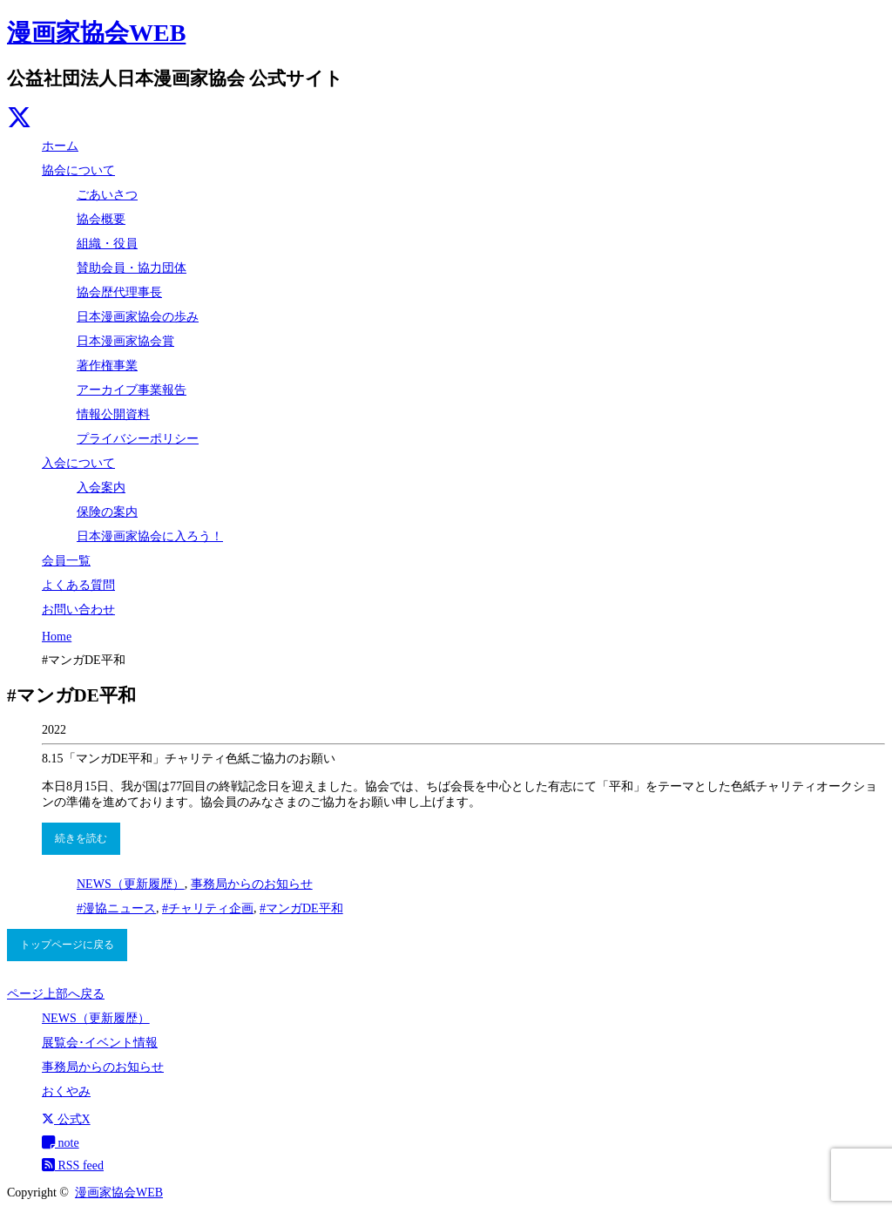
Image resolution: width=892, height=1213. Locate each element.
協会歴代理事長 (119, 292)
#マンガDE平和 (301, 908)
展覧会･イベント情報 (100, 1042)
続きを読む (81, 838)
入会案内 (101, 487)
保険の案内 (107, 511)
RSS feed (73, 1165)
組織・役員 (107, 243)
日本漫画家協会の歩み (138, 316)
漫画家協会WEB (96, 32)
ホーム (60, 145)
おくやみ (66, 1091)
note (60, 1142)
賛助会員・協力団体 (131, 267)
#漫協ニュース (116, 908)
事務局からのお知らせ (252, 884)
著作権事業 (107, 365)
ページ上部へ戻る (56, 993)
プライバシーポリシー (138, 438)
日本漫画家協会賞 (125, 341)
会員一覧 (66, 560)
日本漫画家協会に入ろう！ (150, 536)
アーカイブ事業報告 (131, 389)
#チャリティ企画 (207, 908)
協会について (78, 170)
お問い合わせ (78, 609)
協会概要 (101, 219)
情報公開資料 (113, 414)
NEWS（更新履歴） (131, 884)
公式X (66, 1119)
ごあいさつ (107, 194)
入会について (78, 463)
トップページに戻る (67, 945)
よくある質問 (78, 585)
